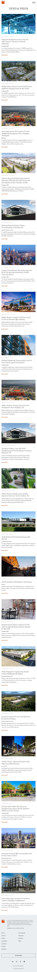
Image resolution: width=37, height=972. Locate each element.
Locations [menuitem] (4, 943)
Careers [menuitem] (3, 938)
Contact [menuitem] (4, 946)
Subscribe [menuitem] (4, 949)
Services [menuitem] (4, 935)
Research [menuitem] (20, 938)
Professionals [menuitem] (21, 933)
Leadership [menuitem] (4, 941)
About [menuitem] (3, 933)
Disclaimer (21, 968)
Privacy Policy (16, 968)
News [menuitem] (19, 941)
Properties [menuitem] (21, 935)
